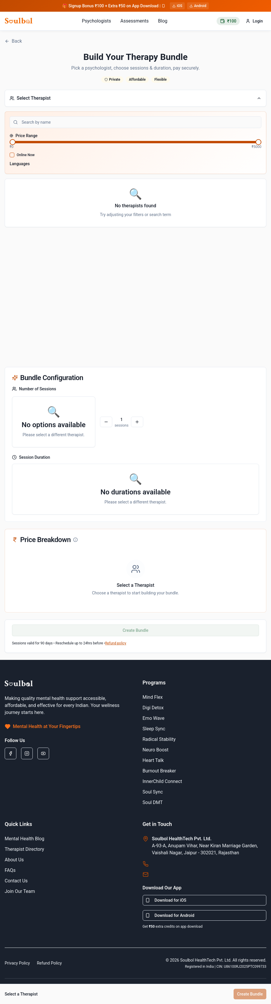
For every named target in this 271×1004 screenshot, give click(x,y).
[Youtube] (43, 753)
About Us (14, 859)
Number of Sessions (34, 389)
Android (197, 6)
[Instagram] (27, 753)
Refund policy (115, 643)
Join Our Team (20, 891)
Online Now (25, 155)
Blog (163, 21)
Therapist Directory (24, 849)
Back (13, 41)
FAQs (10, 870)
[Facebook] (10, 753)
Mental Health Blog (24, 838)
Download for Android (169, 915)
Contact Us (16, 881)
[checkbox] (12, 155)
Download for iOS (166, 900)
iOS (177, 6)
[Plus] (137, 422)
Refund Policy (49, 963)
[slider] (12, 142)
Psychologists (96, 21)
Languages (20, 163)
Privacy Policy (17, 963)
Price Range (23, 135)
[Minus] (106, 422)
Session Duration (31, 457)
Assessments (134, 21)
